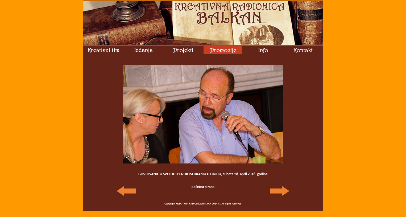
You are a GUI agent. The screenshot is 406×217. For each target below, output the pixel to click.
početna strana (203, 187)
